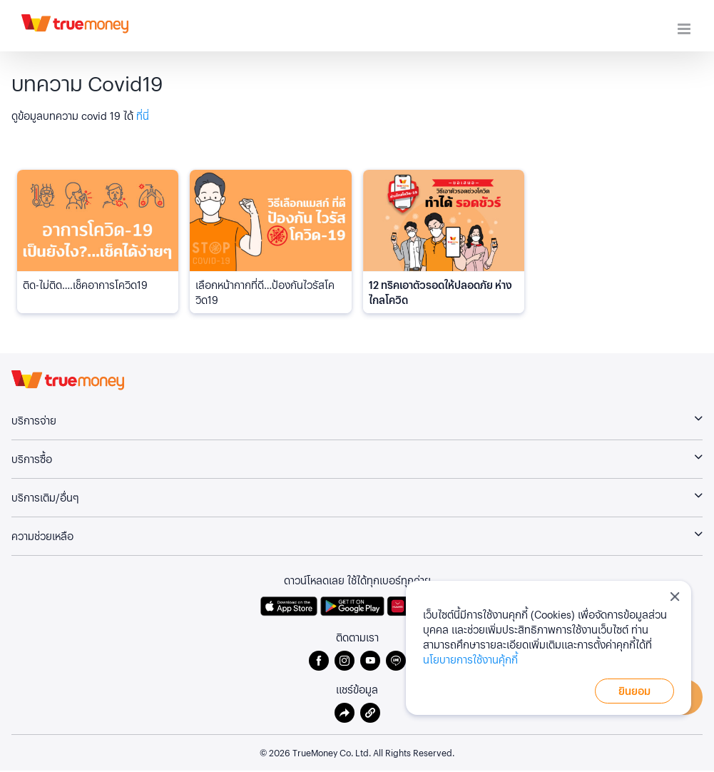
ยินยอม (634, 691)
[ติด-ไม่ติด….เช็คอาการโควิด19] (97, 220)
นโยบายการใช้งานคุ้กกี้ (470, 659)
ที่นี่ (142, 115)
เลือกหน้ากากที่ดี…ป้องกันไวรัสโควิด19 (265, 292)
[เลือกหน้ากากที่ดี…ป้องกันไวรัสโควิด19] (270, 220)
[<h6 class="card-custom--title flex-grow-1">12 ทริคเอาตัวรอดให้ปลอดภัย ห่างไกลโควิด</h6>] (443, 220)
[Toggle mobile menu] (685, 28)
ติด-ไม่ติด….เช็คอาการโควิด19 (85, 285)
